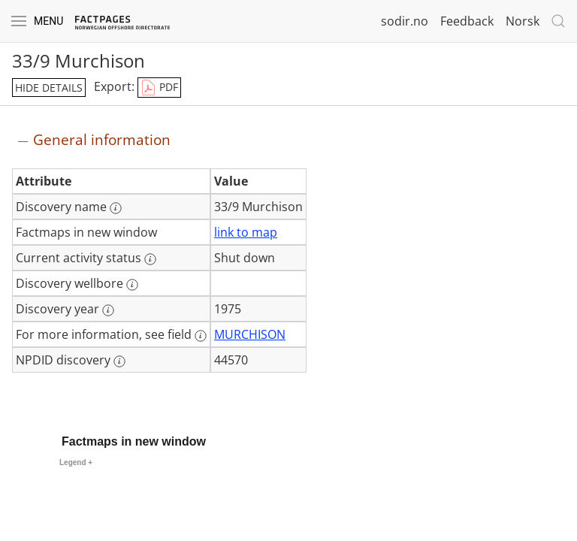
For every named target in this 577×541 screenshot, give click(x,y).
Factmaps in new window (134, 441)
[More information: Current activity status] (150, 259)
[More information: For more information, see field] (201, 336)
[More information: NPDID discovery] (119, 361)
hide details (49, 87)
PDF (159, 88)
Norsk (522, 21)
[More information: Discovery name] (116, 208)
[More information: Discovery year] (108, 310)
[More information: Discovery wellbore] (132, 285)
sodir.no (404, 21)
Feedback (467, 21)
